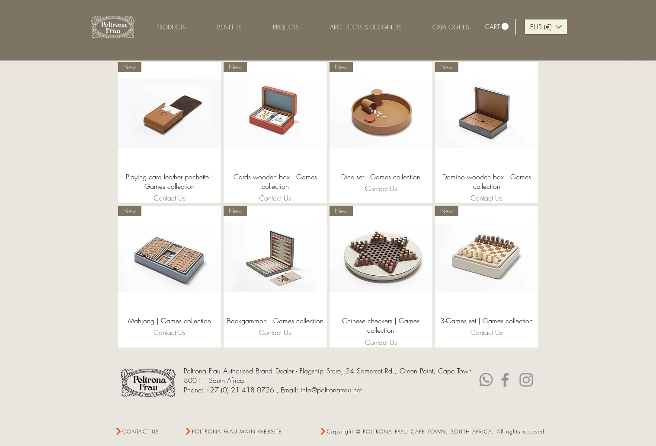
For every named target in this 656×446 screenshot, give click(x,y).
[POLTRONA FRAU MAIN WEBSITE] (235, 431)
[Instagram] (526, 380)
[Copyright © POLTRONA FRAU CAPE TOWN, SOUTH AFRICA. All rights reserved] (432, 431)
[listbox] (546, 27)
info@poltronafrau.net (331, 390)
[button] (229, 27)
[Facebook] (505, 380)
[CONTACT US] (146, 431)
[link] (497, 26)
